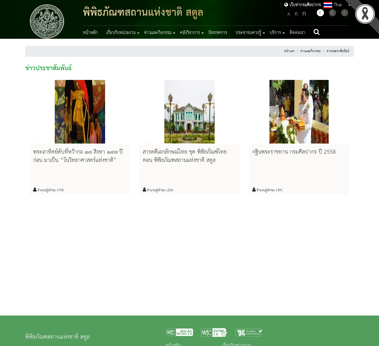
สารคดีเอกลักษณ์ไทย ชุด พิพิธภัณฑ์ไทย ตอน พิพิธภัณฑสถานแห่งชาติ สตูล (185, 156)
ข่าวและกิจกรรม (311, 51)
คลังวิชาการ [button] (190, 32)
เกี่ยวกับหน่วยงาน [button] (121, 32)
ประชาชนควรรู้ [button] (248, 32)
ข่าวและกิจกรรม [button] (158, 32)
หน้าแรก (289, 51)
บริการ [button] (275, 32)
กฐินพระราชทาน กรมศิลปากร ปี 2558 (294, 152)
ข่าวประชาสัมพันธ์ (338, 51)
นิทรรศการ (217, 32)
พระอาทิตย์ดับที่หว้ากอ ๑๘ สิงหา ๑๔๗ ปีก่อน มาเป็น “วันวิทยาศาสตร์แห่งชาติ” (78, 156)
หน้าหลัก (90, 32)
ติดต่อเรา (297, 32)
